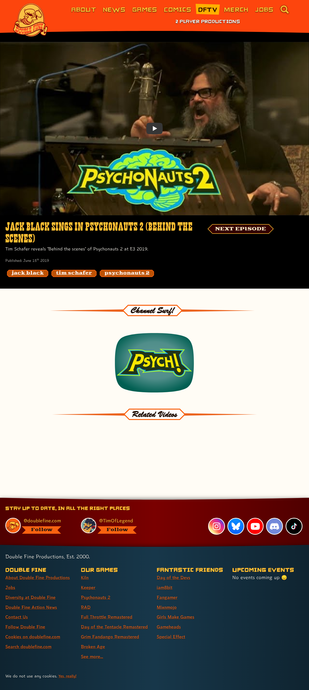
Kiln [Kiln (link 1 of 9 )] (85, 557)
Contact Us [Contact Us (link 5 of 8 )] (17, 596)
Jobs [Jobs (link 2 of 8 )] (10, 567)
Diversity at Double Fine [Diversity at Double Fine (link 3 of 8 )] (32, 577)
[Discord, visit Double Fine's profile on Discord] (274, 505)
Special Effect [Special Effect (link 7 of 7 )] (172, 616)
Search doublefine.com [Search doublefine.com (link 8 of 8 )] (30, 626)
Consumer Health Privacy (155, 680)
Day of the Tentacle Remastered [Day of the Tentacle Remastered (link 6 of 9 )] (103, 611)
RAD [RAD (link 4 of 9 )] (86, 587)
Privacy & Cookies (107, 680)
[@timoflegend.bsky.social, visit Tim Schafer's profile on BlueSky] (113, 505)
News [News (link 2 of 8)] (114, 9)
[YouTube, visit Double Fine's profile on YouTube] (254, 505)
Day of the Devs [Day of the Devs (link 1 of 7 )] (175, 557)
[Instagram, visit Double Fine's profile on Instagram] (216, 505)
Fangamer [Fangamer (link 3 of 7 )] (168, 577)
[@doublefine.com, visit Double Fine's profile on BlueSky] (37, 505)
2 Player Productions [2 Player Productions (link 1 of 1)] (208, 21)
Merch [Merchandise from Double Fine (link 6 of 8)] (236, 9)
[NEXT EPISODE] (245, 229)
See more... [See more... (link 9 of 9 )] (93, 644)
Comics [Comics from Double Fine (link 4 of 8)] (177, 9)
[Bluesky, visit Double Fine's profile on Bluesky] (235, 505)
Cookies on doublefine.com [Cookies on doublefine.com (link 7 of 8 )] (35, 616)
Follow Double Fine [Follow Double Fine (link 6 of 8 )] (26, 606)
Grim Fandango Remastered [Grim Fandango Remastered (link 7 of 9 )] (112, 625)
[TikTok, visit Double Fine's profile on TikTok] (293, 505)
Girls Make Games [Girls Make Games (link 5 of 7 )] (177, 596)
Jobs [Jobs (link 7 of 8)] (264, 9)
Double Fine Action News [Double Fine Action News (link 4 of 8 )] (33, 587)
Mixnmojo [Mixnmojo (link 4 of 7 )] (168, 587)
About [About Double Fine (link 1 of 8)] (83, 9)
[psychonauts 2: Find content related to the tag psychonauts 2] (127, 273)
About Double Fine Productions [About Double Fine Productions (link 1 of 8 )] (40, 557)
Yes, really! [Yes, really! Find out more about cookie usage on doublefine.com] (68, 663)
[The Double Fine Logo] (30, 20)
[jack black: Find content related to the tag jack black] (27, 273)
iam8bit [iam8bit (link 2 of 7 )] (165, 567)
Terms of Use (197, 680)
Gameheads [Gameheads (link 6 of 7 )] (170, 606)
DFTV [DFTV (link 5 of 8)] (207, 9)
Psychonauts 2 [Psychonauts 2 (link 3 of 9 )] (97, 577)
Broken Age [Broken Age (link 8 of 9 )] (94, 635)
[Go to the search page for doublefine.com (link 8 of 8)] (284, 9)
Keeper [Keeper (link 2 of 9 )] (89, 567)
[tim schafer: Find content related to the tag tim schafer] (74, 273)
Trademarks (226, 680)
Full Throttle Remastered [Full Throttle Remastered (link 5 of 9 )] (109, 596)
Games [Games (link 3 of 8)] (144, 9)
